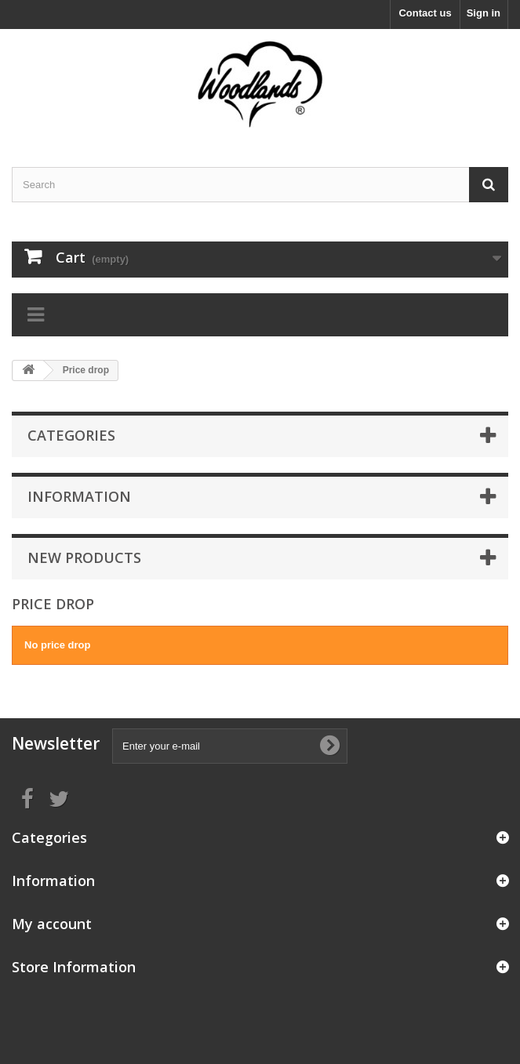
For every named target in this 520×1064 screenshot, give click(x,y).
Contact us (424, 13)
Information (79, 496)
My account (52, 923)
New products (84, 557)
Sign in (483, 13)
